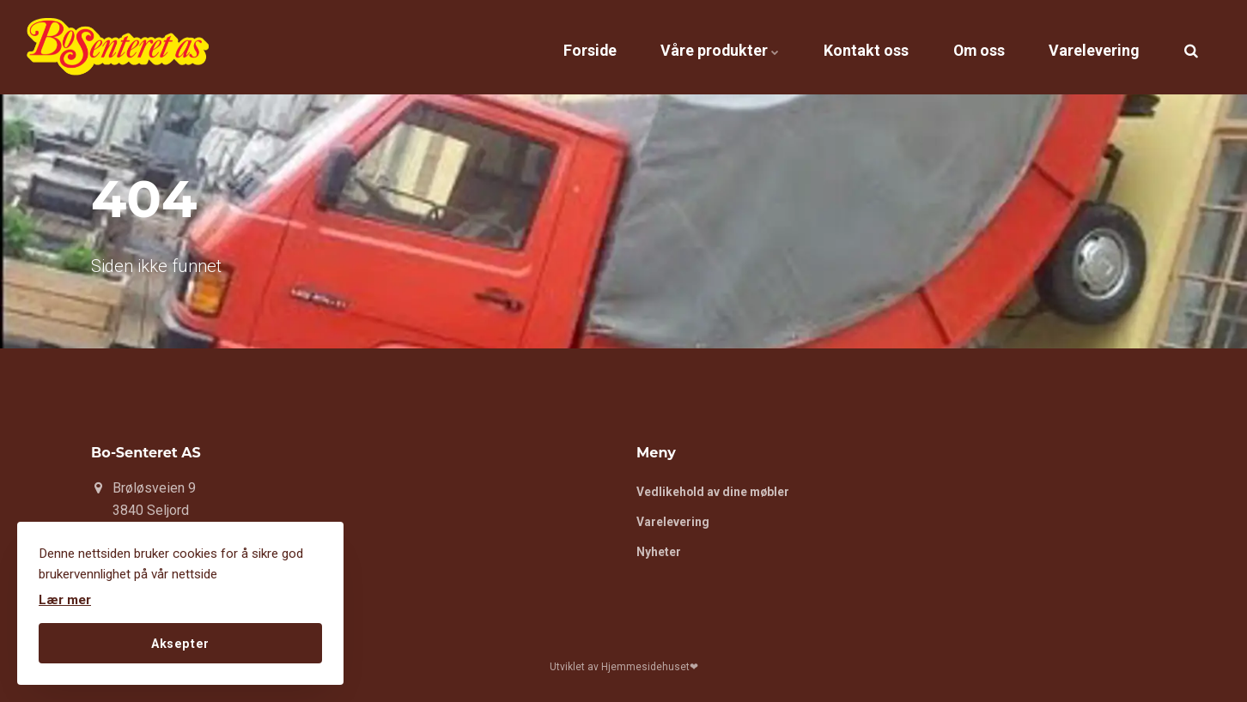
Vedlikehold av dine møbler (714, 492)
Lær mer (65, 600)
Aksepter (180, 642)
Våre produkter (673, 47)
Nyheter (658, 553)
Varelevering (1087, 47)
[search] (1191, 47)
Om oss (959, 47)
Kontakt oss (833, 47)
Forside (530, 47)
